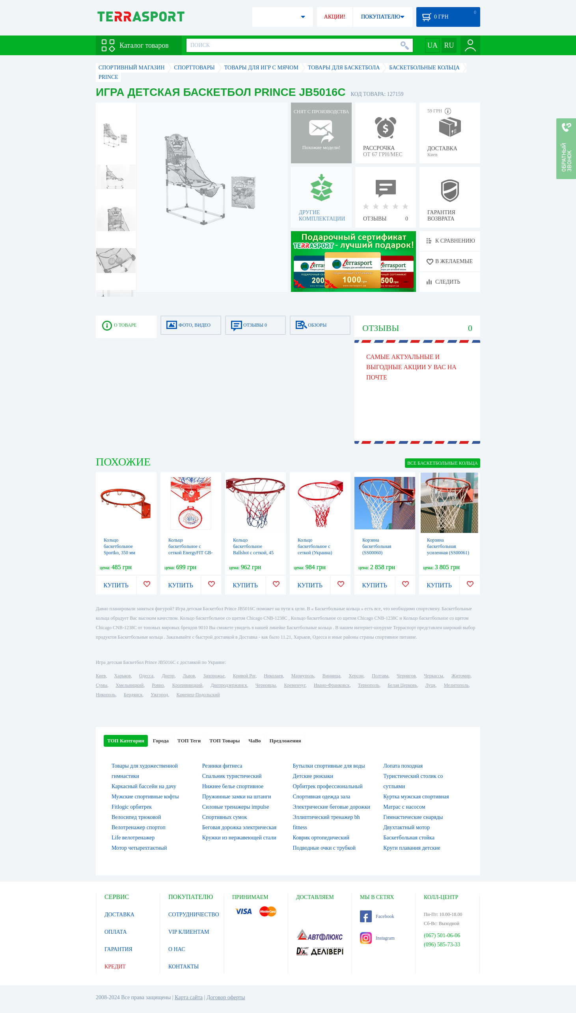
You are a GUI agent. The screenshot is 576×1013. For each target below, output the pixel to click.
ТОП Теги (189, 741)
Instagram (377, 938)
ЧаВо (254, 741)
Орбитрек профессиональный (328, 786)
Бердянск (133, 694)
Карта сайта (189, 997)
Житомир (460, 675)
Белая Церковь (402, 685)
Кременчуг (294, 685)
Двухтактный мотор (406, 827)
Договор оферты (226, 997)
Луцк (430, 685)
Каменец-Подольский (198, 694)
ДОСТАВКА (119, 915)
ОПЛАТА (115, 932)
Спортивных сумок (224, 817)
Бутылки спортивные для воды (329, 766)
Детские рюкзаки (313, 776)
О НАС (176, 949)
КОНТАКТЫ (183, 967)
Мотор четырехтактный (139, 848)
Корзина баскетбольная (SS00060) (376, 546)
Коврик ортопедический (321, 838)
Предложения (285, 741)
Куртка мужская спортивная (416, 797)
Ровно (158, 685)
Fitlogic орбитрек (132, 807)
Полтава (380, 675)
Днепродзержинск (229, 685)
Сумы (101, 685)
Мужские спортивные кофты (145, 797)
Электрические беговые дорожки (332, 807)
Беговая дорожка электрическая (239, 827)
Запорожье (213, 675)
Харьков (122, 675)
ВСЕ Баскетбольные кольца (442, 463)
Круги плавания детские (411, 848)
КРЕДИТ (115, 967)
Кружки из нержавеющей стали (239, 838)
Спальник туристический (232, 776)
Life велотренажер (133, 838)
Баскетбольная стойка (408, 838)
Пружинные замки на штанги (236, 797)
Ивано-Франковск (332, 685)
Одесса (146, 675)
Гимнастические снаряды (413, 817)
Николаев (273, 675)
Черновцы (265, 685)
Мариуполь (302, 675)
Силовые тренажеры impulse (235, 807)
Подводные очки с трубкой (324, 848)
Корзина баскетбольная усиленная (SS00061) (448, 546)
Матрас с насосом (404, 807)
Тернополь (368, 685)
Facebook (377, 916)
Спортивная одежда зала (321, 797)
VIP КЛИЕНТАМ (188, 932)
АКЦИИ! (334, 17)
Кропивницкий (187, 685)
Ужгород (159, 694)
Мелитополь (456, 685)
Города (161, 741)
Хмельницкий (130, 685)
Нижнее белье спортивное (233, 786)
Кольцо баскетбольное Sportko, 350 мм (119, 546)
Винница (331, 675)
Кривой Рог (244, 675)
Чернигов (406, 675)
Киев (101, 675)
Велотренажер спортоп (139, 827)
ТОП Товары (224, 741)
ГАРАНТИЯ (118, 949)
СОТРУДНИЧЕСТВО (193, 915)
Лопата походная (403, 766)
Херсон (356, 675)
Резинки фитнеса (222, 766)
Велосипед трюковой (136, 817)
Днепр (168, 675)
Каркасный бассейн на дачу (144, 786)
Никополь (106, 694)
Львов (189, 675)
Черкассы (433, 675)
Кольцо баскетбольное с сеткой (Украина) (315, 546)
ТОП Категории (125, 741)
